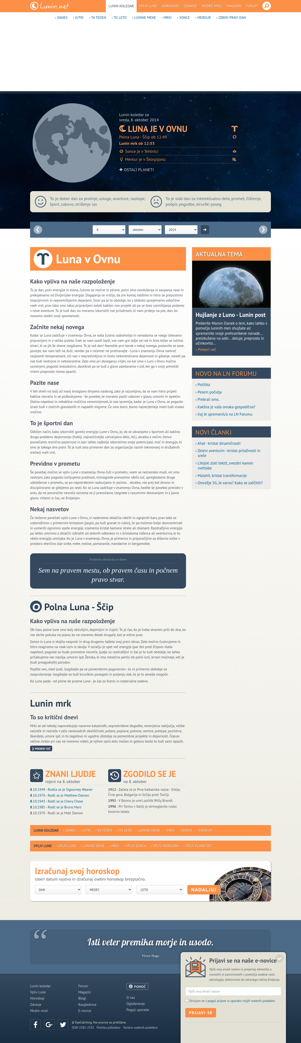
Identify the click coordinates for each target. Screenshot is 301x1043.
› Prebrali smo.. (207, 399)
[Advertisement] (150, 58)
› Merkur (203, 17)
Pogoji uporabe (138, 1010)
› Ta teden (97, 17)
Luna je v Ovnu (180, 129)
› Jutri (78, 17)
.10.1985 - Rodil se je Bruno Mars (55, 807)
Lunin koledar (121, 6)
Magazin (234, 6)
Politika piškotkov (108, 1027)
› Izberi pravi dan (231, 17)
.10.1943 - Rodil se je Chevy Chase (56, 801)
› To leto (119, 17)
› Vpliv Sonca (135, 846)
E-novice (84, 1010)
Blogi (82, 998)
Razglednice (87, 1004)
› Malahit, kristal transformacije (221, 475)
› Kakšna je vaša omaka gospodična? (225, 407)
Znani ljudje (70, 774)
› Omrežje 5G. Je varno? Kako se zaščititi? (229, 482)
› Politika (202, 384)
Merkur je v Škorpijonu (180, 159)
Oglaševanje (136, 1003)
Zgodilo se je (149, 774)
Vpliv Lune (148, 6)
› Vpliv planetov (197, 846)
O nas (131, 997)
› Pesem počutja (208, 392)
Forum (252, 6)
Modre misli (212, 6)
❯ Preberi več (41, 748)
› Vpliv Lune (66, 846)
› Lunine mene (144, 17)
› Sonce (183, 17)
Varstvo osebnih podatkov (140, 1027)
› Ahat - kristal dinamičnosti (218, 443)
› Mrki (167, 17)
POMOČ (140, 986)
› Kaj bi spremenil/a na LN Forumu (223, 414)
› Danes (61, 17)
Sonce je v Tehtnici (180, 151)
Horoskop (170, 6)
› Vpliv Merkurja (165, 846)
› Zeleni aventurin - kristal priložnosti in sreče (227, 453)
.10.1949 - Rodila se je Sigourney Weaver (61, 789)
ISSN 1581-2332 (83, 1027)
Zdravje (190, 6)
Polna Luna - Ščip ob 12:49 (180, 137)
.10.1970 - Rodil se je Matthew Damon (59, 795)
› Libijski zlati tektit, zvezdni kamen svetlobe (224, 466)
